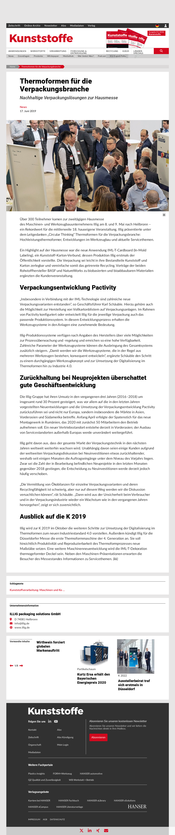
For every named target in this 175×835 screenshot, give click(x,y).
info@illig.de (22, 623)
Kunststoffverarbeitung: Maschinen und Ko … (37, 590)
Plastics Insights (36, 774)
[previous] (11, 665)
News (23, 107)
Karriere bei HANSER (39, 801)
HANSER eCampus (38, 807)
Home (12, 67)
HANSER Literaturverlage (69, 807)
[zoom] (164, 215)
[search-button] (161, 51)
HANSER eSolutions (124, 801)
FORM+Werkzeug (62, 774)
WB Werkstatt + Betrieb (81, 780)
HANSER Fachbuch (68, 801)
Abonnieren (98, 737)
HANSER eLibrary (96, 801)
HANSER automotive (91, 774)
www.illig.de (22, 627)
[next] (21, 665)
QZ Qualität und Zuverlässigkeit (44, 780)
